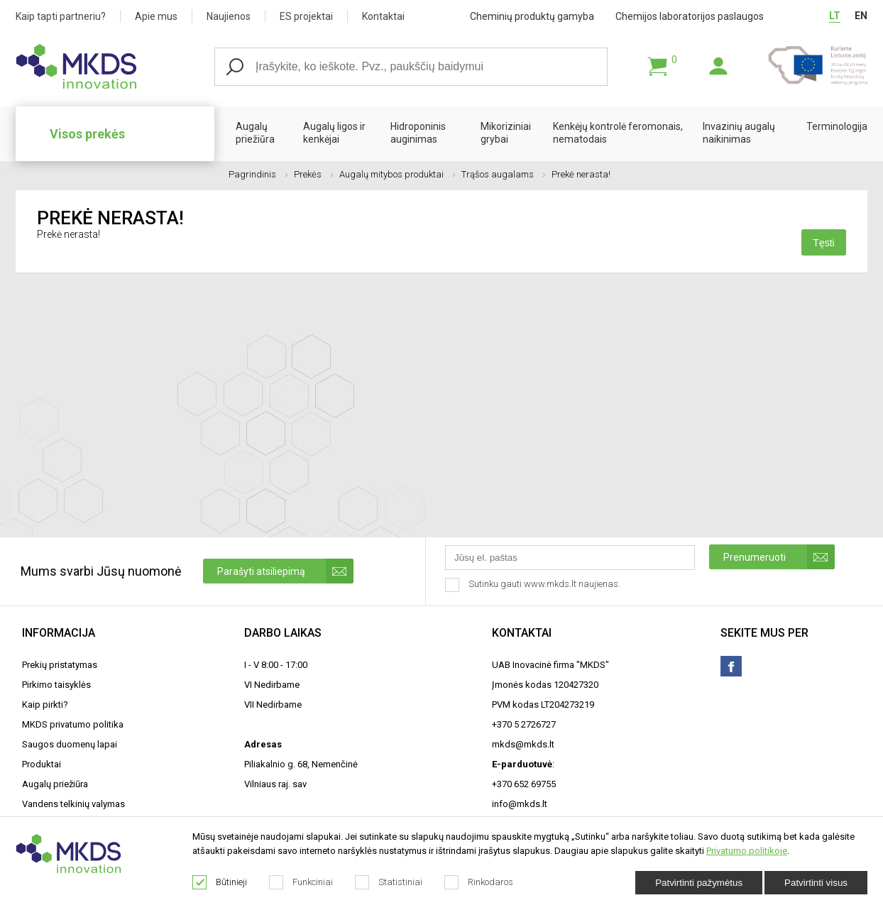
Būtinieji (220, 882)
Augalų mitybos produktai (397, 174)
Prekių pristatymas (59, 664)
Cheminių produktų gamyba (532, 16)
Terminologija (836, 126)
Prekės (313, 174)
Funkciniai (301, 882)
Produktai (41, 764)
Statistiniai (389, 882)
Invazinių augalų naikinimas (739, 133)
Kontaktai (383, 16)
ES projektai (306, 16)
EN (861, 15)
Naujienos (229, 16)
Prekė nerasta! (581, 174)
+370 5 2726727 (524, 724)
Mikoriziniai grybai (506, 133)
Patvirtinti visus (816, 882)
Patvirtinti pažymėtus (698, 882)
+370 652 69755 (524, 784)
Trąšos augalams (503, 174)
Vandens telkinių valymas (73, 804)
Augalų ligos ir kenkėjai (334, 133)
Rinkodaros (479, 882)
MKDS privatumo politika (73, 724)
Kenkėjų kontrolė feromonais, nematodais (618, 133)
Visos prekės (87, 133)
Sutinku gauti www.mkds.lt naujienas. (534, 585)
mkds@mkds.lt (523, 744)
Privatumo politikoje (746, 850)
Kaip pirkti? (45, 704)
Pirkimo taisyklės (56, 684)
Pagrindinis (258, 174)
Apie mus (156, 16)
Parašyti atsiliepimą (285, 571)
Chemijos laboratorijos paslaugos (689, 16)
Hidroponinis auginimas (418, 133)
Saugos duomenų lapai (69, 744)
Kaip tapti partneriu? (61, 16)
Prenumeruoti (779, 556)
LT (834, 15)
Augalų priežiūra (255, 133)
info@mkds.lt (519, 804)
